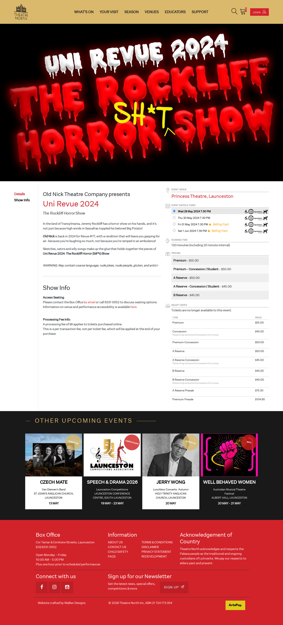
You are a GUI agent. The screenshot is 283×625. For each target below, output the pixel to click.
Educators (175, 12)
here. (133, 307)
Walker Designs (75, 603)
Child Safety (118, 552)
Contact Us (117, 547)
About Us (115, 542)
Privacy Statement (156, 552)
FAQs (112, 556)
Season (131, 12)
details (19, 194)
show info (22, 200)
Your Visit (109, 12)
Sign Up (174, 587)
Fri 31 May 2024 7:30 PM (193, 224)
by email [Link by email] (89, 302)
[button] (234, 12)
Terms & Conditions (157, 542)
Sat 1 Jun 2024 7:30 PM (192, 231)
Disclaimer (150, 547)
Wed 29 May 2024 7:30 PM (194, 211)
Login (259, 12)
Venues (152, 12)
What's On (83, 12)
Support (200, 12)
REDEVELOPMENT (154, 556)
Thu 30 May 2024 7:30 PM (194, 218)
